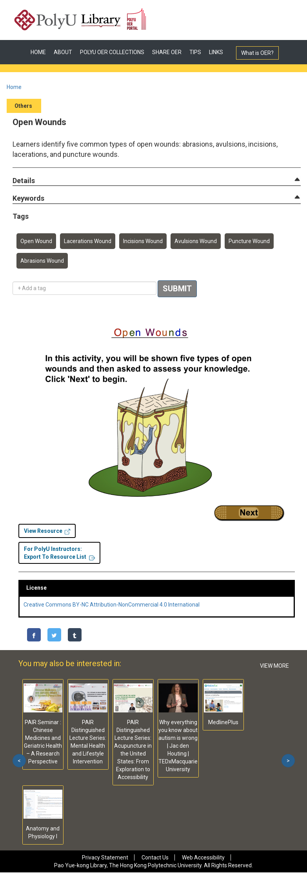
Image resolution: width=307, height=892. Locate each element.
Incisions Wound (143, 241)
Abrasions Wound (42, 261)
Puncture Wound (249, 241)
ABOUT (63, 52)
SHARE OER (167, 52)
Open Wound (36, 241)
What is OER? (257, 53)
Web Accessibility (203, 857)
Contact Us (155, 857)
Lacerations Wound (87, 241)
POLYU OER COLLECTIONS (112, 52)
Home (14, 87)
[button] (24, 181)
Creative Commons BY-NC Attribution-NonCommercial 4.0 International (112, 604)
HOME (38, 52)
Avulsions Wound (195, 241)
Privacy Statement (105, 857)
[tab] (157, 181)
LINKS (216, 52)
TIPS (195, 52)
